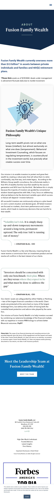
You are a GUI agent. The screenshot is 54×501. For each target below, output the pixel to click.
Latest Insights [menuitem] (27, 426)
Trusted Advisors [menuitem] (27, 423)
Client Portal (34, 433)
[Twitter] (27, 413)
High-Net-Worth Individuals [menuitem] (27, 421)
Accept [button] (27, 496)
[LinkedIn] (25, 413)
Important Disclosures (23, 433)
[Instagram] (28, 413)
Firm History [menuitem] (27, 428)
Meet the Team (27, 374)
